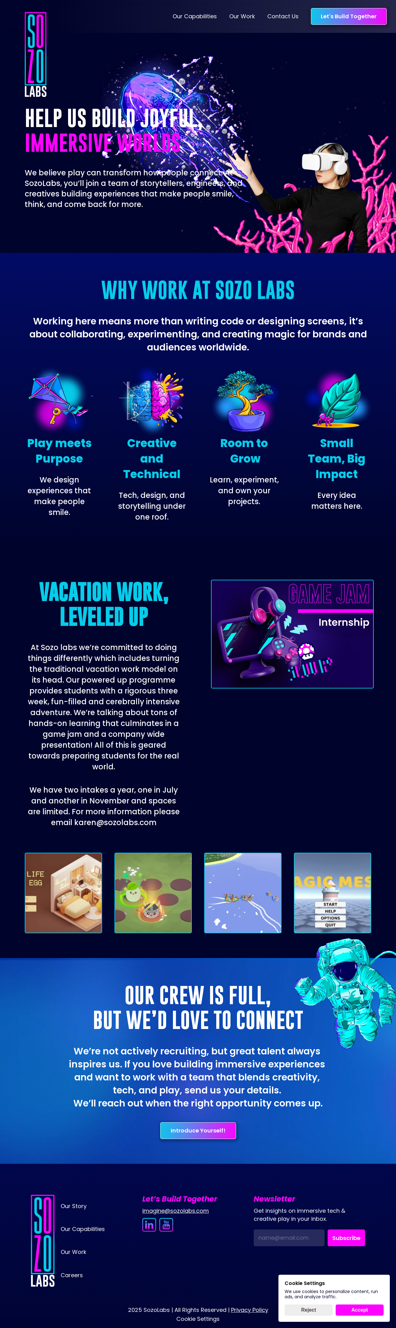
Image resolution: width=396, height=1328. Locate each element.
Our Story (74, 1206)
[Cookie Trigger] (198, 1319)
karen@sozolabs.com (115, 822)
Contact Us (283, 16)
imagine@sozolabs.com (175, 1211)
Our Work (242, 16)
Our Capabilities (195, 16)
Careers (72, 1275)
